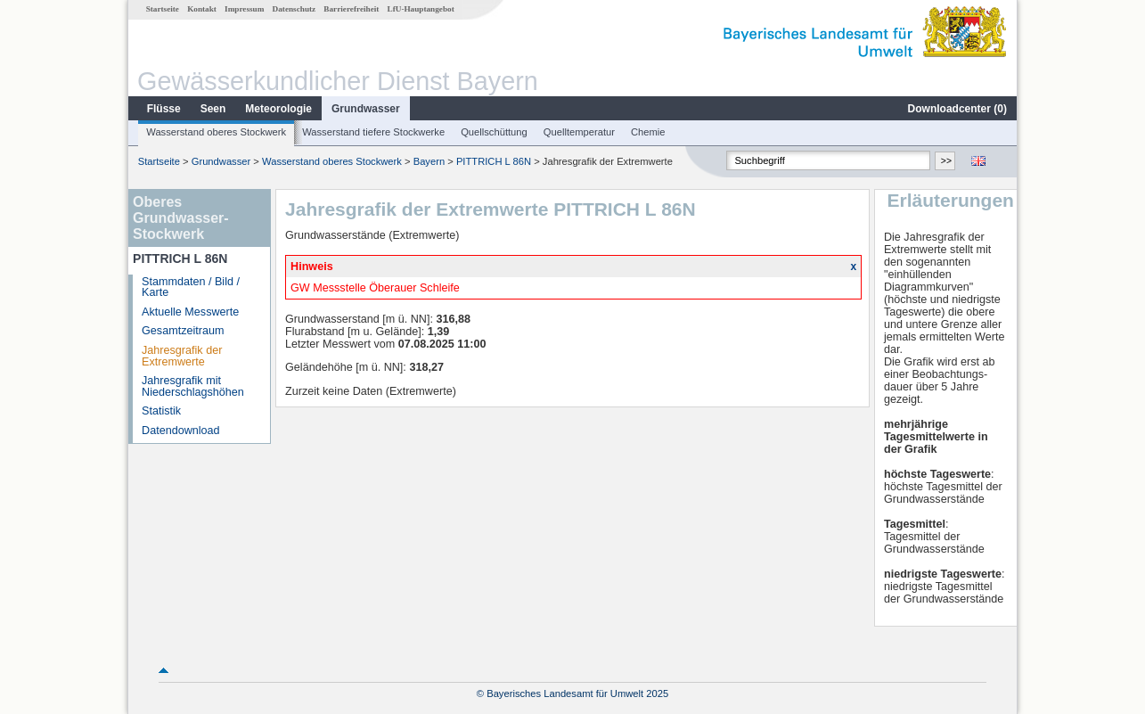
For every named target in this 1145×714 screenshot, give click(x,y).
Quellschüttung (494, 132)
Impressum (244, 8)
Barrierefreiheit (351, 8)
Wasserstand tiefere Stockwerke (373, 132)
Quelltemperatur (579, 132)
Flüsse (164, 109)
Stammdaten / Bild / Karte (191, 287)
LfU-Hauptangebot (421, 8)
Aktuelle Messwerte (190, 312)
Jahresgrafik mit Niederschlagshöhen (193, 386)
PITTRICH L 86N (493, 161)
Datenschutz (294, 8)
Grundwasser (365, 109)
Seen (213, 109)
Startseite (162, 8)
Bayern (429, 161)
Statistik (161, 411)
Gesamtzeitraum (183, 330)
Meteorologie (278, 109)
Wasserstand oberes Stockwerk (216, 132)
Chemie (648, 132)
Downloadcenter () (957, 109)
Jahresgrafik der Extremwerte (182, 356)
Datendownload (181, 430)
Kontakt (202, 8)
